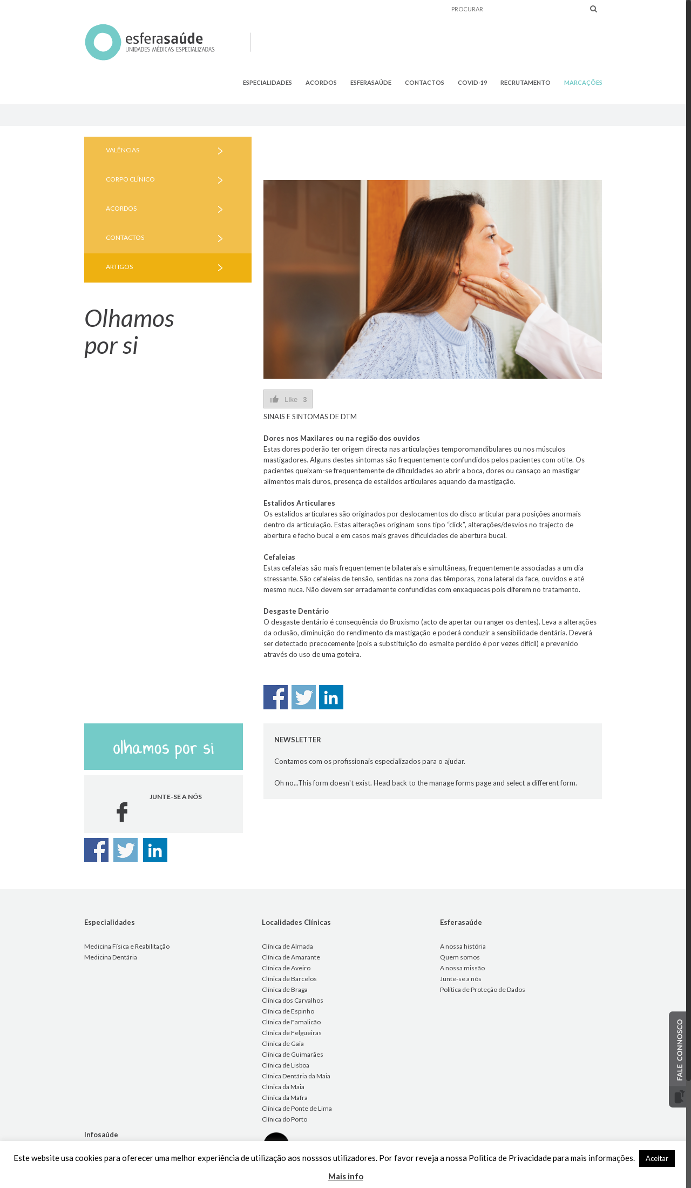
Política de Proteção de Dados (482, 989)
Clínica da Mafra (285, 1097)
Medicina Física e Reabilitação (127, 946)
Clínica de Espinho (288, 1011)
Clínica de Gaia (283, 1043)
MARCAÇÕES (583, 82)
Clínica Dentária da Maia (296, 1076)
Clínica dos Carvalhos (292, 1000)
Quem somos (460, 957)
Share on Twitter (304, 697)
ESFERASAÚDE (370, 82)
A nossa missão (462, 968)
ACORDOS (321, 82)
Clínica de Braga (285, 989)
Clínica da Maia (283, 1087)
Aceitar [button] (657, 1158)
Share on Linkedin (331, 697)
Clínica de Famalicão (291, 1022)
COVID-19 (472, 82)
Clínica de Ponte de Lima (297, 1108)
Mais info (345, 1176)
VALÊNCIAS (122, 150)
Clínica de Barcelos (289, 979)
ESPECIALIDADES (267, 82)
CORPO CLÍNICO (130, 179)
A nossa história (463, 946)
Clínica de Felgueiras (292, 1033)
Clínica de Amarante (291, 957)
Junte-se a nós (461, 979)
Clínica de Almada (287, 946)
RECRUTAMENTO (525, 82)
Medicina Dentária (110, 957)
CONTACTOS (424, 82)
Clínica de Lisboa (285, 1065)
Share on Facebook (275, 697)
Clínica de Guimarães (292, 1054)
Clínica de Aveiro (286, 968)
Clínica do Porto (284, 1119)
